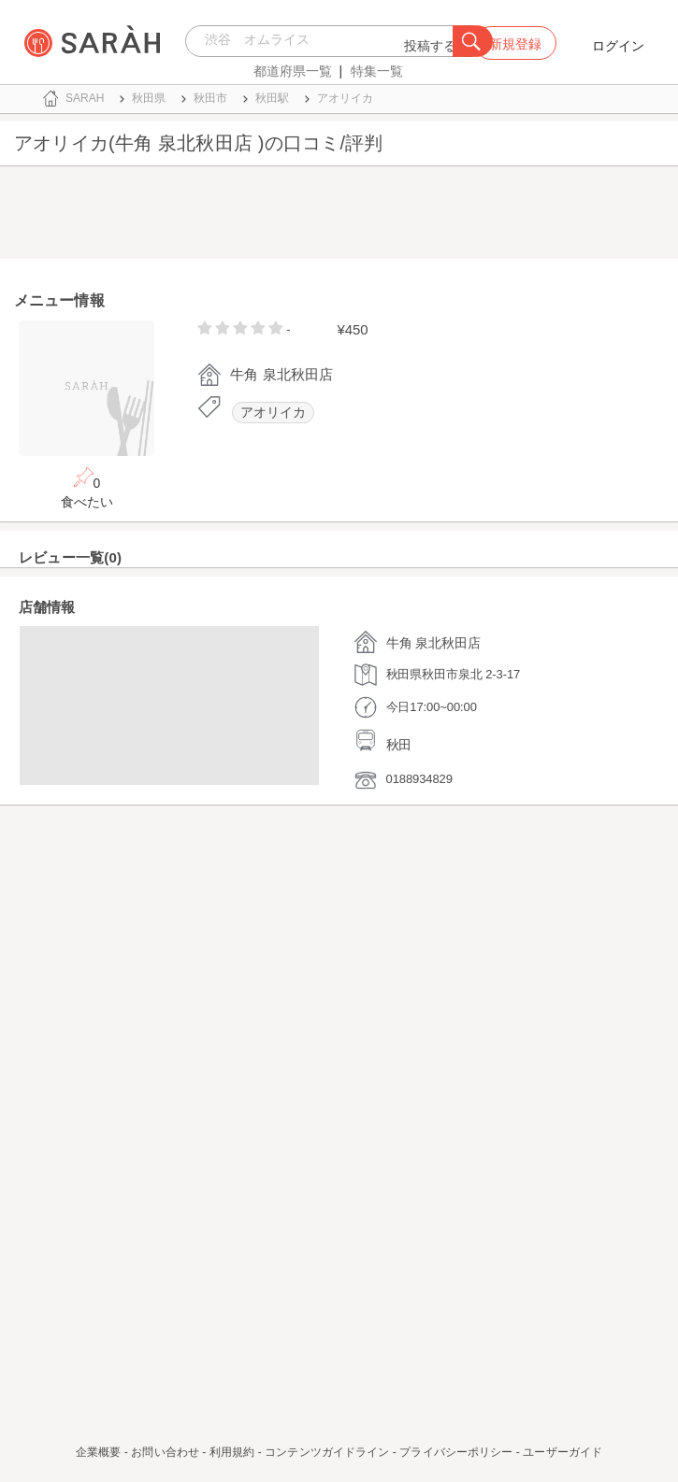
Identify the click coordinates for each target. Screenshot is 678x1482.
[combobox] (324, 41)
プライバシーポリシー (455, 1452)
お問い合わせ (165, 1452)
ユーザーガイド (562, 1452)
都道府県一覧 (292, 71)
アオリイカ (273, 413)
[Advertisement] (339, 217)
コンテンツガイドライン (327, 1452)
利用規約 (231, 1452)
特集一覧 (377, 71)
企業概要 (98, 1452)
